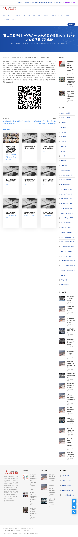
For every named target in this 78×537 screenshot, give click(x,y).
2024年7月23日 (15, 45)
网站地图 (32, 535)
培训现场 (66, 15)
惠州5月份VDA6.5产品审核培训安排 (70, 432)
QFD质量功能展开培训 (67, 181)
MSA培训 (63, 143)
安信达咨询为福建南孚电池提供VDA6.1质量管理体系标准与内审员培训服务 (71, 83)
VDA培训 (63, 148)
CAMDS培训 (64, 167)
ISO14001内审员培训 (66, 200)
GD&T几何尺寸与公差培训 (68, 267)
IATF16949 (34, 45)
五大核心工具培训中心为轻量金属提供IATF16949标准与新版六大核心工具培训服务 (11, 151)
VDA (24, 15)
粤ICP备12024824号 (8, 532)
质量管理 (46, 15)
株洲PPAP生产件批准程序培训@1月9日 (71, 377)
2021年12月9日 (70, 371)
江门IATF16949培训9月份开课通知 (11, 182)
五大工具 (10, 15)
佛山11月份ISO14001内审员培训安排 (52, 478)
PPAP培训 (63, 138)
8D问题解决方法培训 (66, 177)
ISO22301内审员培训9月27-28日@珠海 (70, 387)
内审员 (39, 15)
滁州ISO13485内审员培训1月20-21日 (70, 355)
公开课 (60, 15)
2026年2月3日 (70, 75)
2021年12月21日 (70, 406)
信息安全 (16, 535)
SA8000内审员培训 (66, 224)
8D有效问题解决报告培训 (67, 498)
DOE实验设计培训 (65, 172)
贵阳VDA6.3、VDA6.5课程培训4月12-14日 (70, 456)
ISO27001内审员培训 (66, 205)
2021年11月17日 (70, 304)
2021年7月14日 (32, 520)
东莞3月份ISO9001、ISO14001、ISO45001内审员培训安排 (52, 490)
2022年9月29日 (70, 426)
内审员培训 (64, 282)
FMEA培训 (63, 134)
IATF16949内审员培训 (67, 215)
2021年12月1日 (70, 315)
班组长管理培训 (65, 286)
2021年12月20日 (70, 460)
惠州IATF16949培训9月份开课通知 (29, 182)
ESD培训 (63, 277)
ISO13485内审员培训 (66, 191)
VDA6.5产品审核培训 (66, 258)
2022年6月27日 (70, 392)
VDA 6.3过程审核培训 (66, 253)
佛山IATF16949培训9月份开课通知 (11, 214)
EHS (34, 15)
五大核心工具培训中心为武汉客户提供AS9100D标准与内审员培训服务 (71, 96)
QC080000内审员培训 (67, 220)
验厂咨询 (21, 535)
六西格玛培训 (65, 478)
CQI (29, 15)
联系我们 (71, 24)
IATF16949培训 (41, 45)
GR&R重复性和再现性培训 (68, 272)
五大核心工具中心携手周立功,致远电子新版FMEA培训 (33, 513)
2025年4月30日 (70, 89)
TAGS (36, 535)
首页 (4, 15)
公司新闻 (25, 45)
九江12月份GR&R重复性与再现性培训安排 (70, 421)
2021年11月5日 (51, 497)
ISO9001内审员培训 (66, 186)
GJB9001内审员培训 (66, 196)
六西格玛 (53, 15)
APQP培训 (63, 129)
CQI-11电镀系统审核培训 (67, 243)
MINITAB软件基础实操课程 (68, 262)
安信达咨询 (11, 535)
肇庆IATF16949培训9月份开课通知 (29, 149)
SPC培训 (63, 124)
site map (26, 535)
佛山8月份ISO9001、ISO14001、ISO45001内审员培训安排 (70, 444)
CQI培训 (63, 158)
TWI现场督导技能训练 (66, 234)
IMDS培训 (63, 162)
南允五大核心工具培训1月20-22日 (71, 332)
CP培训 (63, 153)
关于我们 (14, 20)
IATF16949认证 (51, 45)
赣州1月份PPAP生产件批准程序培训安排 (70, 300)
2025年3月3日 (70, 103)
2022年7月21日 (70, 416)
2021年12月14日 (70, 337)
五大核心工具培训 (65, 115)
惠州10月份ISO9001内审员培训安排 (71, 411)
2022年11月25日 (70, 349)
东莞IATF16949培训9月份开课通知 (48, 182)
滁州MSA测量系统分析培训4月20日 (52, 502)
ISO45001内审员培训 (66, 210)
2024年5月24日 (32, 506)
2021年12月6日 (70, 359)
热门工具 (17, 15)
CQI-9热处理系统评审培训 (68, 239)
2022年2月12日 (70, 436)
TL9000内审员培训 (66, 229)
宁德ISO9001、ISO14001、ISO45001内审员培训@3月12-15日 (71, 399)
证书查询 (5, 535)
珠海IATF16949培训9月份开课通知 (29, 214)
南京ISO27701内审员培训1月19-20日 (70, 310)
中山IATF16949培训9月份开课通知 (48, 149)
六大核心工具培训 (65, 119)
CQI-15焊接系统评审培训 (67, 248)
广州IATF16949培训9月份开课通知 (48, 214)
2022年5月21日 (70, 450)
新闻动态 (6, 20)
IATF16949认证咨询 (61, 45)
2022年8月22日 (51, 483)
